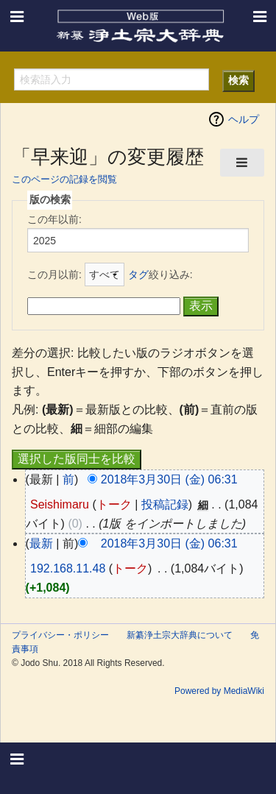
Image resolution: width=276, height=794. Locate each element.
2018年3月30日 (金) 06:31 (169, 479)
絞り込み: (160, 274)
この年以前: (54, 219)
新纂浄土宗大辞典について (180, 635)
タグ (138, 274)
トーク (114, 504)
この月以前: (54, 274)
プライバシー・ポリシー (60, 635)
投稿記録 (164, 504)
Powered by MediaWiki (219, 691)
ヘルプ (243, 119)
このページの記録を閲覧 (64, 179)
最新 (41, 543)
